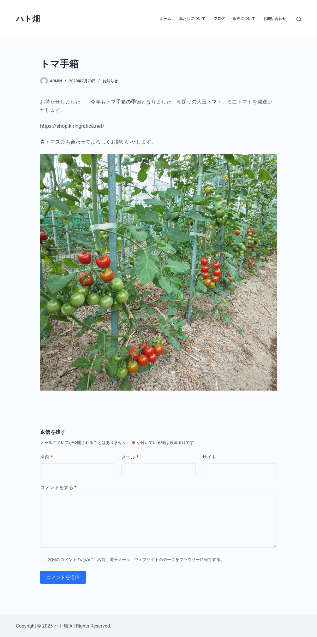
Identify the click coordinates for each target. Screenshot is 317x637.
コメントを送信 (63, 577)
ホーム (165, 18)
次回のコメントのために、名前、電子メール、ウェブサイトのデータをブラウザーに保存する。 (136, 559)
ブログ (219, 18)
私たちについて (192, 18)
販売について (244, 18)
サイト (209, 457)
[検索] (298, 19)
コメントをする (58, 488)
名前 (46, 457)
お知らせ (110, 81)
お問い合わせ (274, 18)
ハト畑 (28, 18)
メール (130, 457)
